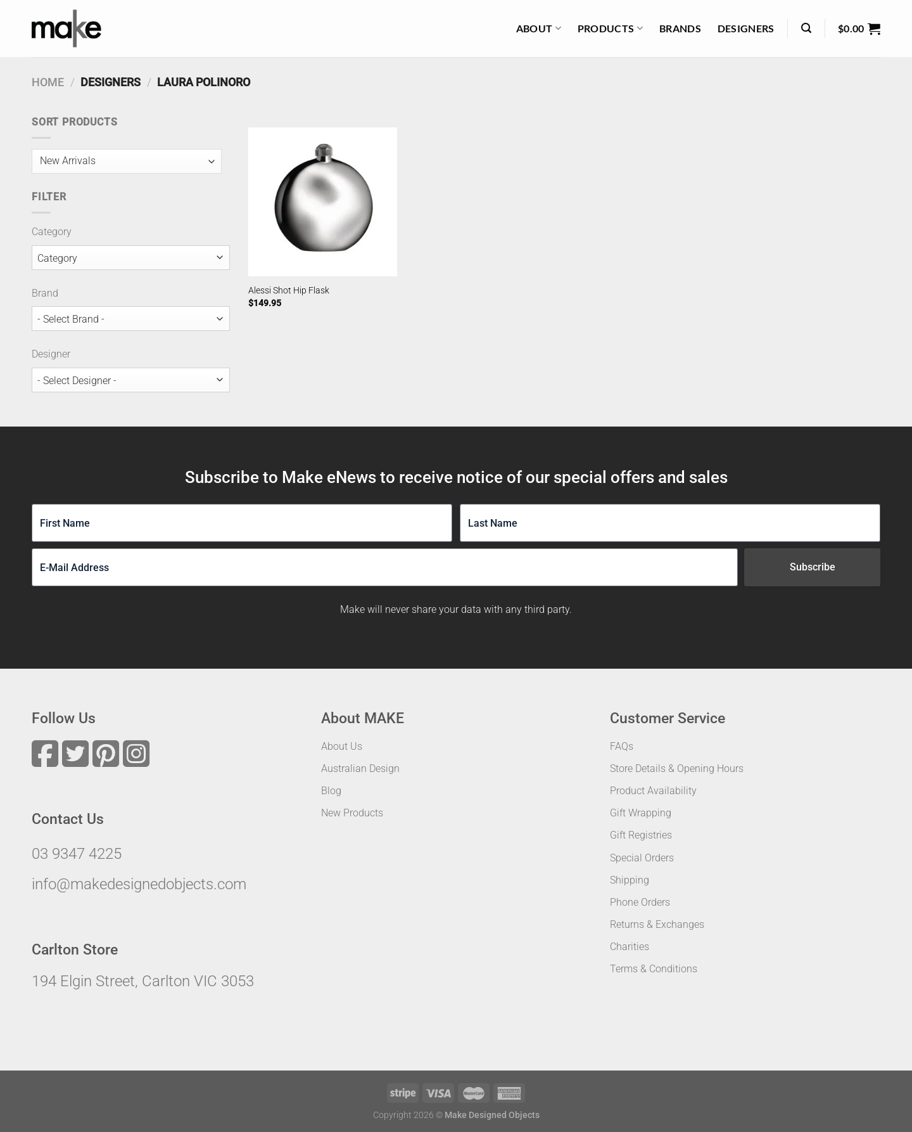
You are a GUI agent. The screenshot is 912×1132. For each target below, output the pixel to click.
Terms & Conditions (653, 969)
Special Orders (642, 858)
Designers (746, 28)
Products (610, 28)
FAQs (621, 746)
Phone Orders (640, 902)
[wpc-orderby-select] (127, 161)
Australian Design (360, 768)
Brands (680, 28)
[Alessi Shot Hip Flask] (322, 201)
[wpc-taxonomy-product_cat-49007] (131, 257)
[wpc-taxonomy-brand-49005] (131, 318)
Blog (331, 791)
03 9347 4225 (77, 854)
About (538, 28)
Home (48, 82)
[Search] (806, 28)
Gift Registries (641, 835)
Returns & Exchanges (657, 924)
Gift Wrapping (640, 813)
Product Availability (653, 791)
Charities (629, 947)
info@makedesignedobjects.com (139, 884)
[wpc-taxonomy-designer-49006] (131, 380)
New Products (352, 813)
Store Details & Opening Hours (677, 768)
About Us (341, 746)
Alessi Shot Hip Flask (288, 290)
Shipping (629, 880)
